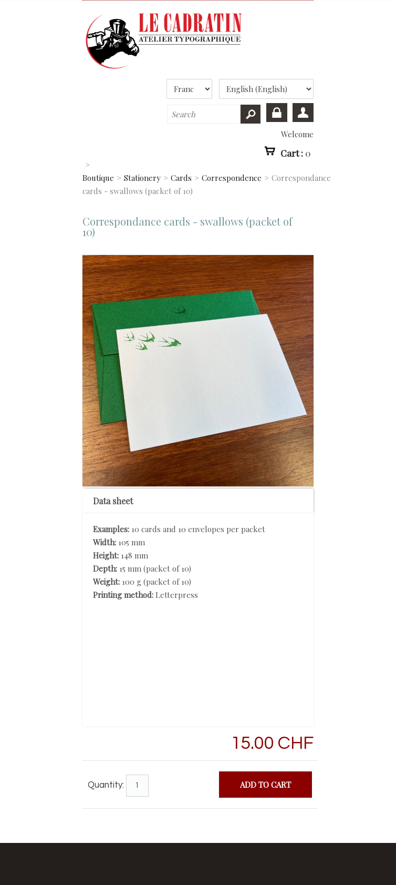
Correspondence (232, 177)
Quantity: (106, 785)
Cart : (295, 152)
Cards (181, 177)
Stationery (142, 177)
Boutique (98, 177)
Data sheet (113, 500)
